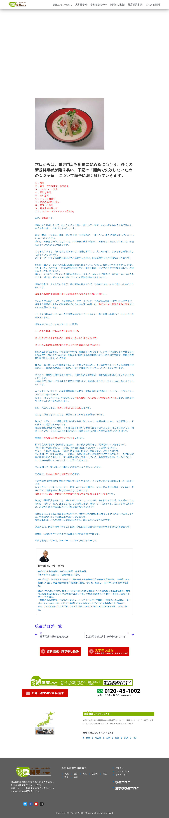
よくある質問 (152, 4)
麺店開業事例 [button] (135, 4)
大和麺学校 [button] (81, 4)
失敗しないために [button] (62, 4)
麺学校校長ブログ (127, 788)
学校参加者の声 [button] (98, 4)
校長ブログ (122, 782)
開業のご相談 (117, 4)
